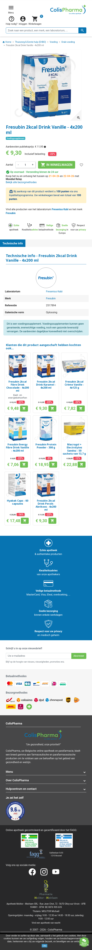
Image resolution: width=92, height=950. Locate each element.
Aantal (9, 164)
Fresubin (11, 213)
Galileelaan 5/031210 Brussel (56, 854)
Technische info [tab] (13, 243)
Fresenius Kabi (60, 209)
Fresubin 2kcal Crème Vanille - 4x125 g (74, 384)
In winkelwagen (56, 164)
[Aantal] (25, 165)
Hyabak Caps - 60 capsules (17, 502)
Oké (44, 945)
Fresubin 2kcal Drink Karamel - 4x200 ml (46, 384)
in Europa (62, 229)
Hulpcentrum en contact (21, 788)
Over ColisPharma (17, 780)
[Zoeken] (46, 30)
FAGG (73, 830)
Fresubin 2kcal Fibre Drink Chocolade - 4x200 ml (17, 386)
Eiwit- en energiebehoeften (17, 396)
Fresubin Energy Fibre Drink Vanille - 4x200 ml (17, 447)
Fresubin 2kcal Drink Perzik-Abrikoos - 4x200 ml (46, 505)
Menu (9, 771)
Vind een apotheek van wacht (46, 923)
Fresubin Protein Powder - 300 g (46, 446)
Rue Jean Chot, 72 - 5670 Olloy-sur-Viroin (60, 904)
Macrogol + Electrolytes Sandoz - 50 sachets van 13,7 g (74, 449)
